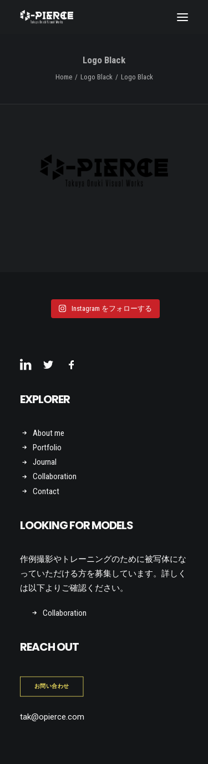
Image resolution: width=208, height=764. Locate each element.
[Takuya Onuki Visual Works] (46, 17)
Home (63, 77)
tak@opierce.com (52, 717)
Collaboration (55, 476)
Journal (45, 462)
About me (48, 433)
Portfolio (47, 448)
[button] (182, 17)
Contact (46, 491)
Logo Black (96, 77)
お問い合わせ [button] (51, 686)
